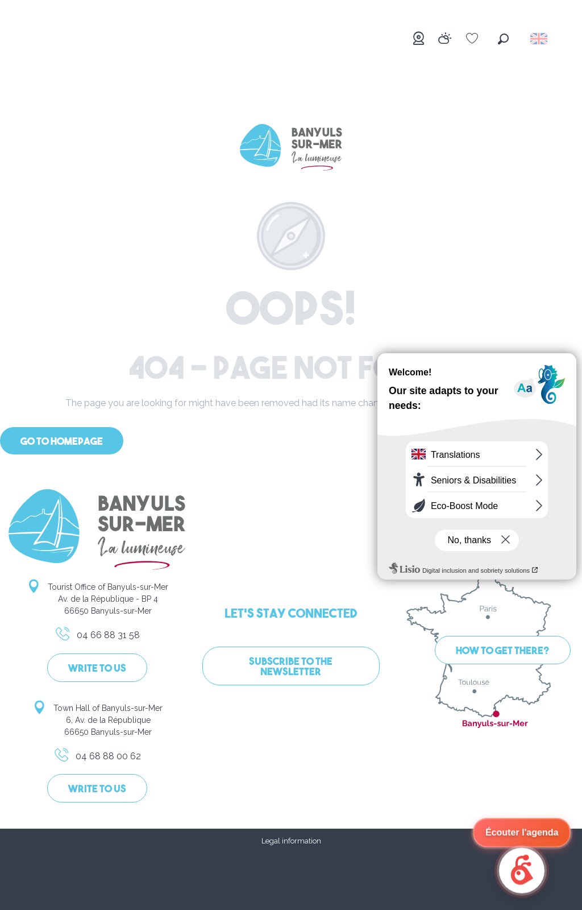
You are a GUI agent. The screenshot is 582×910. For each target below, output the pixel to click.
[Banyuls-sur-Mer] (291, 149)
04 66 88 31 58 (97, 637)
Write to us (97, 669)
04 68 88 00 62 (97, 758)
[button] (503, 39)
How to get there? (503, 651)
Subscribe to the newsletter (290, 667)
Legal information (291, 841)
